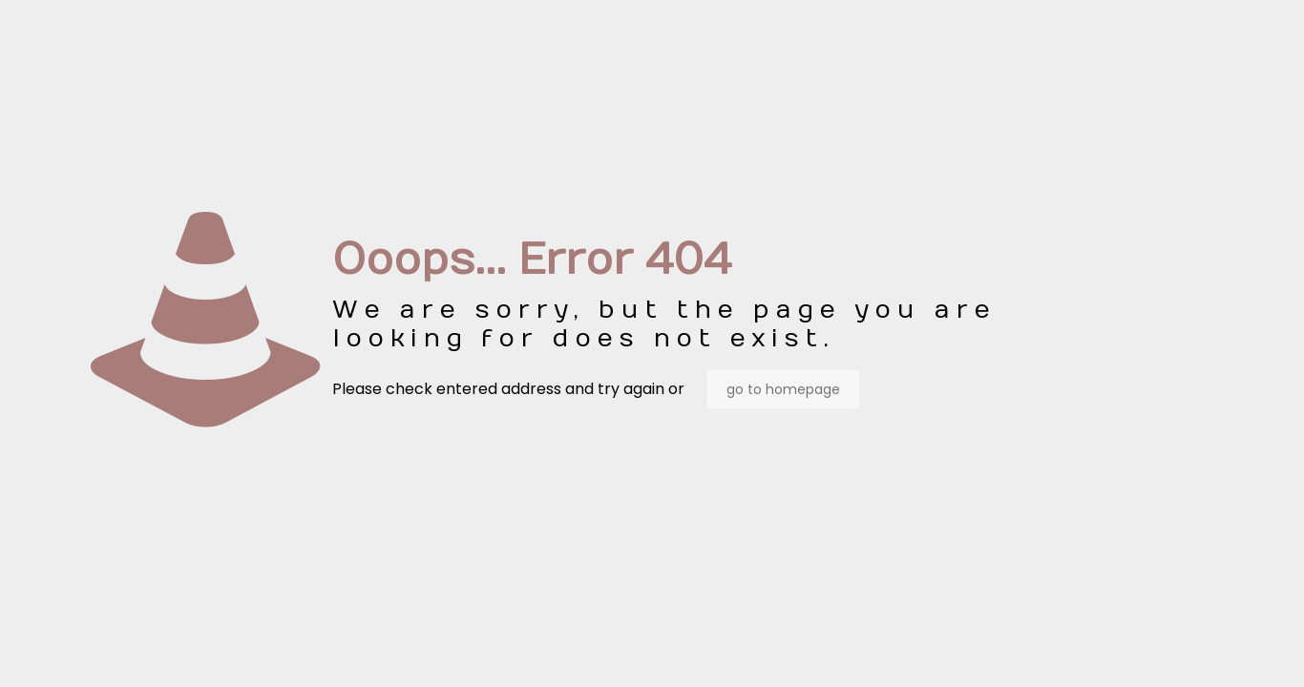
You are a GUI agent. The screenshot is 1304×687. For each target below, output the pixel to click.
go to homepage (783, 389)
